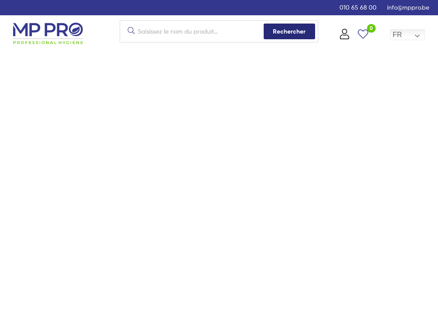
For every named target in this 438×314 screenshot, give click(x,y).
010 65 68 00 (358, 7)
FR (397, 34)
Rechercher (289, 31)
